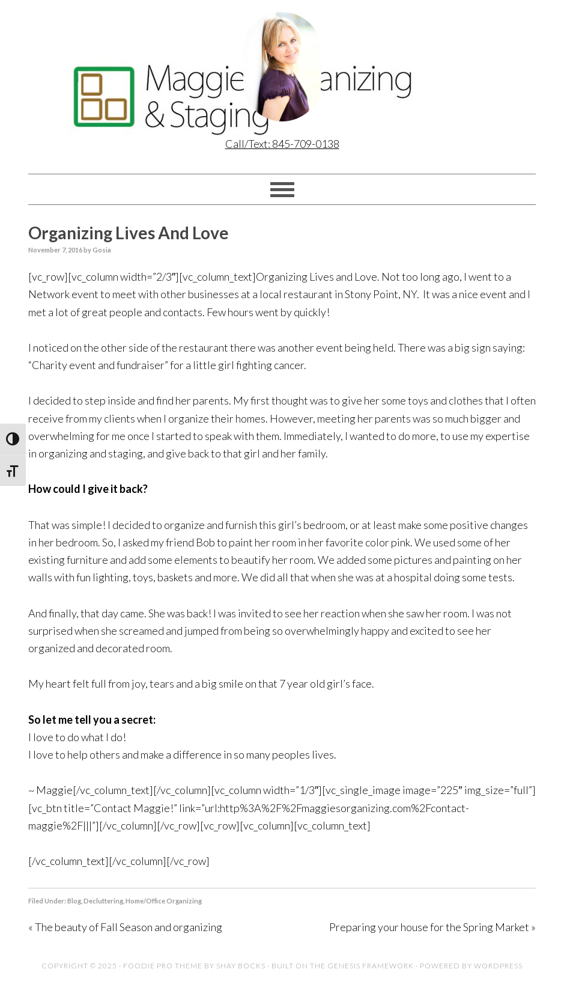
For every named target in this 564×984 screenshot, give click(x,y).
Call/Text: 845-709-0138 (282, 143)
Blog (74, 901)
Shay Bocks (240, 965)
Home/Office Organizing (164, 901)
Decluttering (103, 901)
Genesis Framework (370, 965)
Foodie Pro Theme (162, 965)
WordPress (498, 965)
